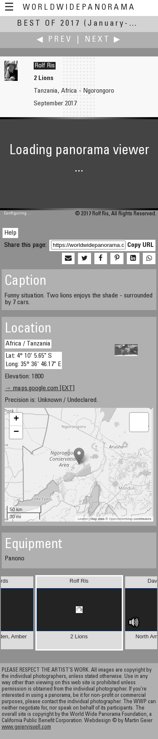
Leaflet (83, 519)
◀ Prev (54, 40)
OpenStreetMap (120, 519)
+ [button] (16, 419)
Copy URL (140, 245)
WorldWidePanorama (79, 8)
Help (10, 233)
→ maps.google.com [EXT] (40, 388)
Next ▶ (103, 40)
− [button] (16, 432)
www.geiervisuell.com (26, 727)
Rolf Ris (45, 65)
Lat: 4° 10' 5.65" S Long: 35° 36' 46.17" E (33, 360)
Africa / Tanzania (28, 343)
